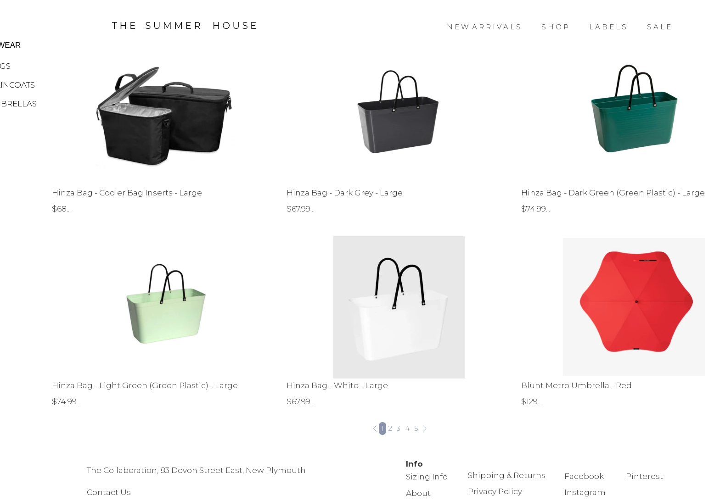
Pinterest (644, 476)
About (418, 493)
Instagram (585, 492)
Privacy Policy (495, 491)
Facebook (584, 476)
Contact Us (110, 492)
